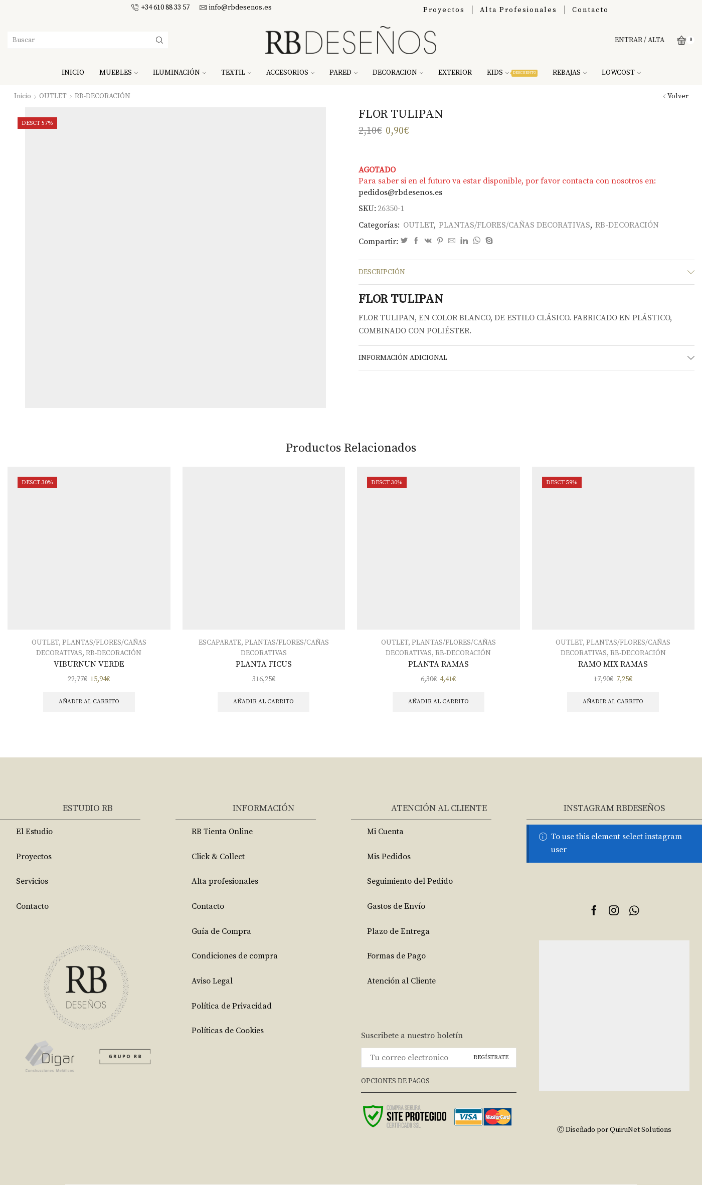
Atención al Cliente (401, 981)
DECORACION (398, 72)
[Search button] (159, 40)
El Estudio (34, 832)
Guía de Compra (221, 931)
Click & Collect (218, 857)
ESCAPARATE (220, 642)
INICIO (73, 72)
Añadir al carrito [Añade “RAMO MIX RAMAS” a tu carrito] (613, 701)
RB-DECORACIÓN (102, 96)
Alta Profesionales (518, 10)
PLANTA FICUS (264, 664)
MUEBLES (118, 72)
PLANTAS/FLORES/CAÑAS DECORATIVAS (514, 225)
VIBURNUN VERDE (89, 664)
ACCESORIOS (290, 72)
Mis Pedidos (389, 857)
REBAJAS (570, 72)
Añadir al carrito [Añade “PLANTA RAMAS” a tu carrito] (438, 701)
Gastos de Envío (396, 906)
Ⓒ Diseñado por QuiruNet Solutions (614, 1129)
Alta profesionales (225, 881)
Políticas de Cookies (228, 1031)
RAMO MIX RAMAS (613, 664)
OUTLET (53, 96)
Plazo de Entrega (398, 931)
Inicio (22, 96)
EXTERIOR (455, 72)
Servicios (32, 881)
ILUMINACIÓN (179, 72)
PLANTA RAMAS (438, 664)
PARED (343, 72)
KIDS (512, 72)
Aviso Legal (212, 981)
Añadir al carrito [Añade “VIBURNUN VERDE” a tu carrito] (89, 701)
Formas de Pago (396, 956)
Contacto (590, 10)
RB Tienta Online (222, 832)
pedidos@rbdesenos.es (400, 192)
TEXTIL (236, 72)
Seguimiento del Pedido (410, 881)
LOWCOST (621, 72)
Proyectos (444, 10)
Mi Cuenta (385, 832)
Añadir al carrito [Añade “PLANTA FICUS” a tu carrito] (263, 701)
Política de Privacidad (232, 1006)
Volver (677, 96)
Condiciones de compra (235, 956)
